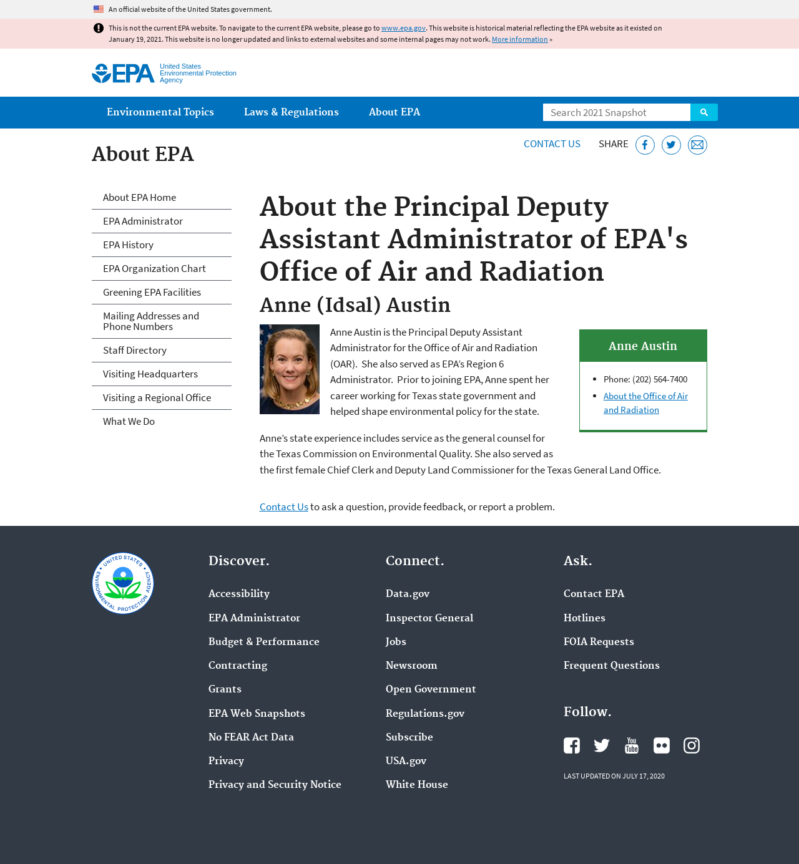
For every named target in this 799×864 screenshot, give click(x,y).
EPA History (128, 244)
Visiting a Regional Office (157, 397)
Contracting (237, 666)
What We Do (129, 421)
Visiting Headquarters (150, 374)
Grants (225, 690)
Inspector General (429, 618)
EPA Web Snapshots (256, 714)
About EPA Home (139, 197)
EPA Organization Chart (154, 268)
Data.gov (407, 594)
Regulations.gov (425, 714)
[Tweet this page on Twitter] (671, 145)
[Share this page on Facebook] (645, 145)
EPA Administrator (143, 221)
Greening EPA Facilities (152, 292)
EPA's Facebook (572, 745)
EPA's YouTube (632, 745)
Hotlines (584, 618)
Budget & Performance (264, 642)
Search (704, 112)
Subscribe (409, 738)
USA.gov (406, 761)
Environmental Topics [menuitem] (160, 113)
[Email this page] (697, 145)
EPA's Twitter (602, 745)
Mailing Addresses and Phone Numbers (151, 321)
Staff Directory (135, 350)
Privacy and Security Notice (274, 785)
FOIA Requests (599, 642)
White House (417, 785)
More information (520, 39)
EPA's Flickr (662, 745)
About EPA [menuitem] (394, 113)
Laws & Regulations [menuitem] (291, 113)
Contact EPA (594, 594)
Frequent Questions (612, 666)
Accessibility (239, 594)
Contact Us (552, 143)
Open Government (431, 690)
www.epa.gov (403, 27)
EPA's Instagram (692, 745)
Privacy (226, 761)
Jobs (396, 642)
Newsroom (412, 666)
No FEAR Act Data (251, 738)
